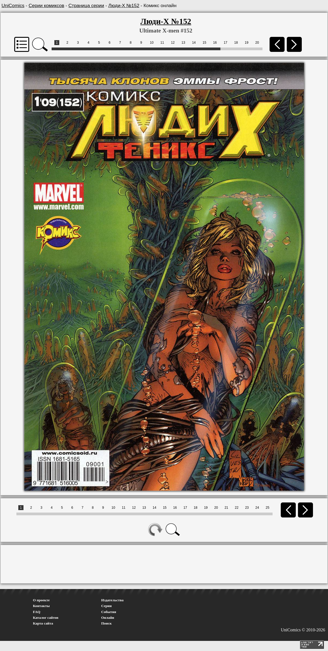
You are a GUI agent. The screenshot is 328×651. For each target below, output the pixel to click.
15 (204, 43)
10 (151, 43)
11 (162, 43)
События (108, 612)
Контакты (41, 606)
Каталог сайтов (45, 618)
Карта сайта (43, 623)
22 (236, 508)
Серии (106, 606)
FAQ (36, 612)
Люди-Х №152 (123, 5)
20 (257, 43)
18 (236, 43)
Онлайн (107, 618)
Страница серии (86, 5)
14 (194, 43)
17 (225, 43)
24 (257, 508)
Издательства (112, 600)
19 (246, 43)
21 (226, 508)
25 (267, 508)
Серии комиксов (46, 5)
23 (247, 508)
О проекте (41, 600)
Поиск (106, 623)
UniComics (13, 5)
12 (173, 43)
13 (183, 43)
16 (215, 43)
